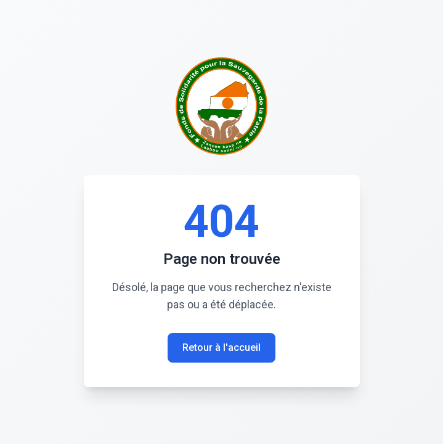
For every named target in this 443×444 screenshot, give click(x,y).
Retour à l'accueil (221, 347)
